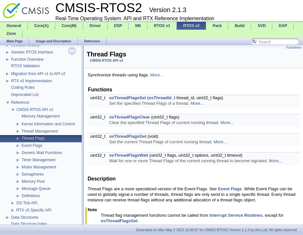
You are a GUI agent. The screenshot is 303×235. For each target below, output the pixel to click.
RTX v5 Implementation (31, 81)
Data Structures (24, 217)
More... (156, 74)
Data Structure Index (29, 224)
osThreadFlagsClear (129, 117)
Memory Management (41, 116)
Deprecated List (25, 94)
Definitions (31, 196)
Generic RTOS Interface (32, 52)
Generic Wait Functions (42, 152)
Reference (20, 102)
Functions (293, 47)
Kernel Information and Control (48, 124)
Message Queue (36, 188)
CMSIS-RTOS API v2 (34, 109)
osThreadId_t (162, 97)
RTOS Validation (25, 66)
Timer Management (39, 160)
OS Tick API (26, 203)
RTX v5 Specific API (33, 210)
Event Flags (32, 145)
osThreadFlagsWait (128, 155)
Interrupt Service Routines (235, 215)
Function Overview (27, 59)
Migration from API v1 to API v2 (38, 73)
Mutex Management (39, 167)
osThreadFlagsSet (127, 97)
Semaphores (33, 174)
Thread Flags (33, 138)
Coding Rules (23, 87)
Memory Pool (33, 181)
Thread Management (40, 131)
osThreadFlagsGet (127, 136)
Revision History (25, 45)
